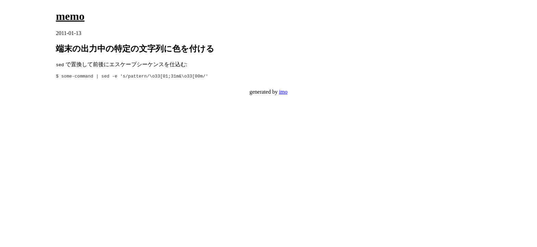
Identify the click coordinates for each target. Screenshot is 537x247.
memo (70, 16)
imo (283, 93)
